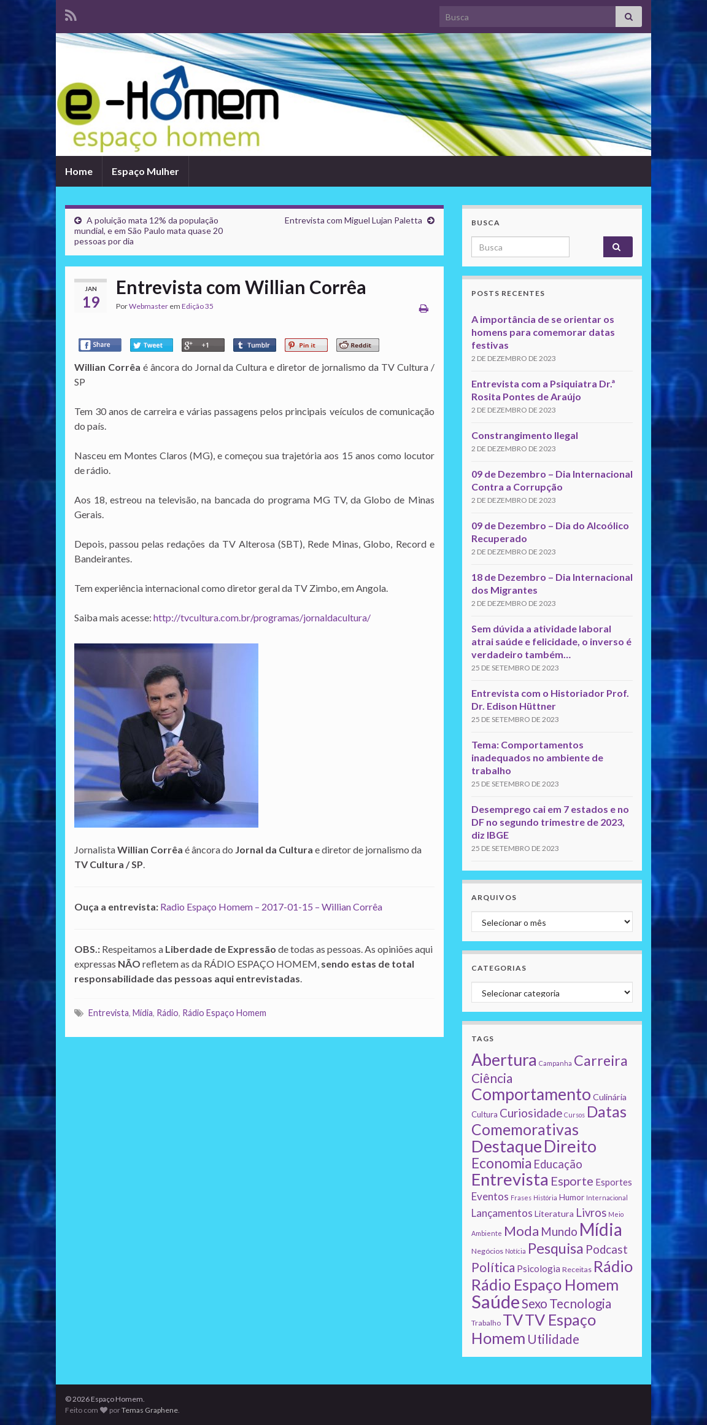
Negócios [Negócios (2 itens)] (487, 1251)
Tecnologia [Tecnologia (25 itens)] (580, 1303)
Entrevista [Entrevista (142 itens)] (510, 1179)
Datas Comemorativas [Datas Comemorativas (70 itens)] (549, 1120)
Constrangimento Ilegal (524, 435)
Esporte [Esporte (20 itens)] (572, 1180)
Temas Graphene (150, 1410)
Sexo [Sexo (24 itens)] (534, 1303)
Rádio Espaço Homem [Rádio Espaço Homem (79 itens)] (545, 1284)
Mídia (143, 1013)
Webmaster (148, 306)
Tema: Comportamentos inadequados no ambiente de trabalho (537, 757)
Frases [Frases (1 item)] (521, 1198)
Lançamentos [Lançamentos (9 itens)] (502, 1212)
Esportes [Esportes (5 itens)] (613, 1181)
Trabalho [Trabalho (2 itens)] (486, 1322)
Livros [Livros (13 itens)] (591, 1212)
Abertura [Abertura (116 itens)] (504, 1060)
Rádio (167, 1013)
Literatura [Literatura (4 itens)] (554, 1213)
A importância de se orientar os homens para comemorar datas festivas (543, 332)
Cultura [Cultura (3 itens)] (484, 1114)
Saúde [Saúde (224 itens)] (495, 1301)
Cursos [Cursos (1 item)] (574, 1115)
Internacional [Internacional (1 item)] (607, 1198)
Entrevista (108, 1013)
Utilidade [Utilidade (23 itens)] (553, 1339)
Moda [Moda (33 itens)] (521, 1230)
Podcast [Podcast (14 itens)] (606, 1249)
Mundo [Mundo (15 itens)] (559, 1231)
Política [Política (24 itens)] (493, 1267)
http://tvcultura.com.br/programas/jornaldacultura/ (262, 617)
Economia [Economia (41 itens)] (501, 1163)
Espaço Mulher (145, 171)
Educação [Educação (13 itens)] (557, 1164)
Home (79, 171)
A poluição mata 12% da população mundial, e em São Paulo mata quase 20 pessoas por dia (148, 230)
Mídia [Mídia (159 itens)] (600, 1229)
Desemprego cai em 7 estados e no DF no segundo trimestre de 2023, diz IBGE (550, 822)
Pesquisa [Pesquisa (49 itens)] (556, 1248)
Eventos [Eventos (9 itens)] (490, 1196)
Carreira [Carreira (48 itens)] (601, 1060)
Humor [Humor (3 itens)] (571, 1197)
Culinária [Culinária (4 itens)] (610, 1097)
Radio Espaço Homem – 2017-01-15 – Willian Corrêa (271, 906)
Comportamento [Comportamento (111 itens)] (531, 1094)
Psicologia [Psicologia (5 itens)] (538, 1268)
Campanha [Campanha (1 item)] (555, 1063)
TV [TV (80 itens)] (513, 1319)
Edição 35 (198, 306)
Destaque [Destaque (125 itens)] (506, 1146)
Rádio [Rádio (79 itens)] (613, 1266)
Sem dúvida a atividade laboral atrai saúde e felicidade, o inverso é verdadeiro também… (551, 641)
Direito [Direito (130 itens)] (570, 1146)
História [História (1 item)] (545, 1198)
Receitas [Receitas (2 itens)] (577, 1269)
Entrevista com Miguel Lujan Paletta (353, 220)
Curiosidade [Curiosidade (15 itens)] (531, 1113)
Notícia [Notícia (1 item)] (515, 1251)
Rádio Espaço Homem (224, 1013)
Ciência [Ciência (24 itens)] (491, 1078)
